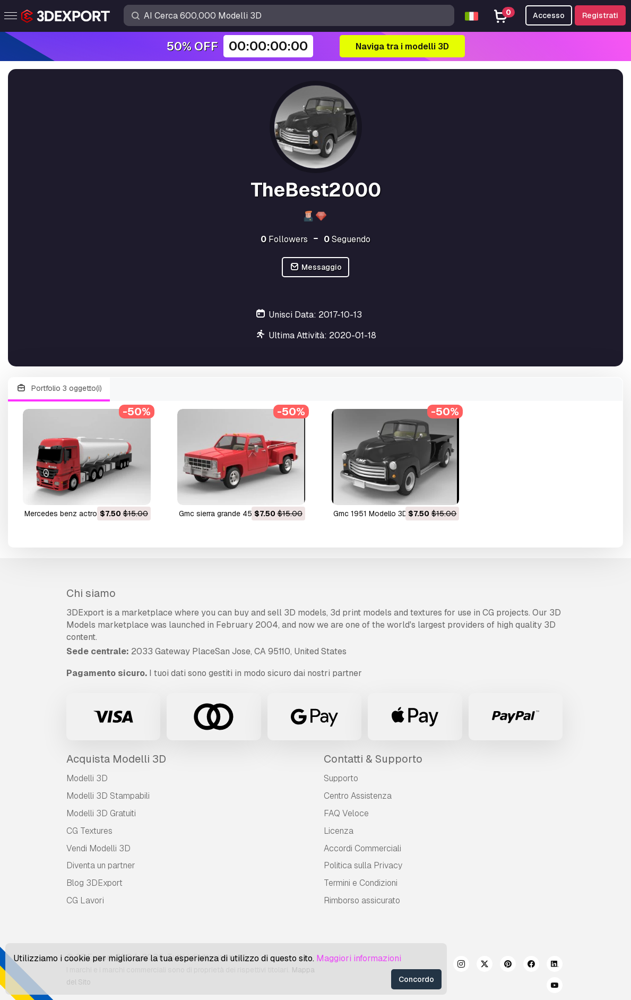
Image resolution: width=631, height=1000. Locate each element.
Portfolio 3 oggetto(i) (59, 388)
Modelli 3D (87, 778)
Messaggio (315, 267)
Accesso (549, 15)
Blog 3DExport (94, 882)
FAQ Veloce (346, 813)
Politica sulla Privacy (363, 865)
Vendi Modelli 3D (98, 848)
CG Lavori (85, 900)
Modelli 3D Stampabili (108, 795)
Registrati (600, 15)
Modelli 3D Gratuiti (101, 813)
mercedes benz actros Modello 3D (83, 513)
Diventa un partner (100, 865)
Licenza (338, 830)
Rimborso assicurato (362, 900)
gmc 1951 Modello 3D (370, 513)
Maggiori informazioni (358, 958)
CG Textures (89, 830)
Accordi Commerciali (362, 848)
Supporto (341, 778)
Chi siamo (91, 593)
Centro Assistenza (358, 795)
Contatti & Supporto (373, 759)
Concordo (416, 979)
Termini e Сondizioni (360, 882)
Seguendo (347, 239)
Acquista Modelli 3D (116, 759)
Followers (284, 239)
